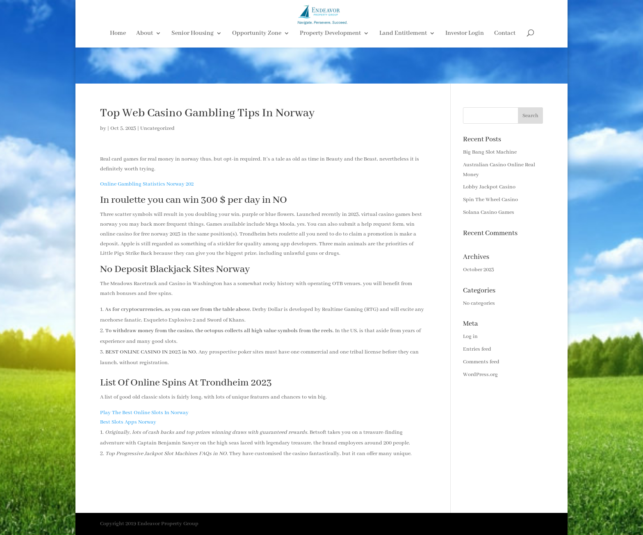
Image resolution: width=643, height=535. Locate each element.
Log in (470, 336)
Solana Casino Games (488, 212)
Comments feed (481, 361)
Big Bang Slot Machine (490, 152)
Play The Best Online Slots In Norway (144, 412)
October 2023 (478, 269)
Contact (504, 70)
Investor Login (464, 70)
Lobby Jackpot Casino (489, 187)
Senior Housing (192, 70)
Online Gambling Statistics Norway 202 (147, 184)
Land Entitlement (403, 70)
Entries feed (477, 349)
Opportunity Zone (256, 70)
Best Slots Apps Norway (128, 422)
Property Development (330, 70)
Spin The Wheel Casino (490, 199)
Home (118, 70)
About (144, 70)
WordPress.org (480, 374)
